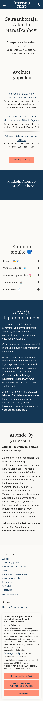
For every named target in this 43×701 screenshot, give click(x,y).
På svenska (7, 582)
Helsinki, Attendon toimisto (14, 607)
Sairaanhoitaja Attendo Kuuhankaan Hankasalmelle (21, 95)
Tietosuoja (7, 590)
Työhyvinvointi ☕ (21, 282)
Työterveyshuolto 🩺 (21, 268)
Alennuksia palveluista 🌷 (21, 275)
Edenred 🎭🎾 (21, 261)
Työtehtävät (7, 570)
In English (6, 586)
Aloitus (5, 559)
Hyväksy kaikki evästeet (21, 676)
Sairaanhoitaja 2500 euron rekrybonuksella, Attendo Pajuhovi (21, 118)
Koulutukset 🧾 (21, 289)
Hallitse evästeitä (10, 594)
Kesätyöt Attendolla (11, 578)
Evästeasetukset (21, 693)
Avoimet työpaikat (10, 562)
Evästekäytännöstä (11, 654)
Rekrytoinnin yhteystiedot (14, 566)
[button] (38, 4)
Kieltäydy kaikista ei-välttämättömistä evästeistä (21, 684)
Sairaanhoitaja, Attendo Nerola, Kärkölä (21, 138)
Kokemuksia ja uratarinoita (14, 574)
